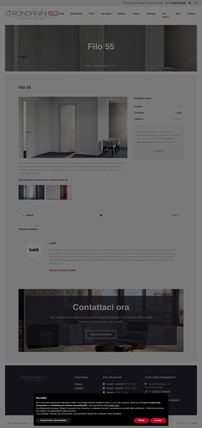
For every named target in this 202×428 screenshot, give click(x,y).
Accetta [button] (158, 420)
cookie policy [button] (113, 405)
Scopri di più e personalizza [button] (53, 420)
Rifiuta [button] (141, 420)
